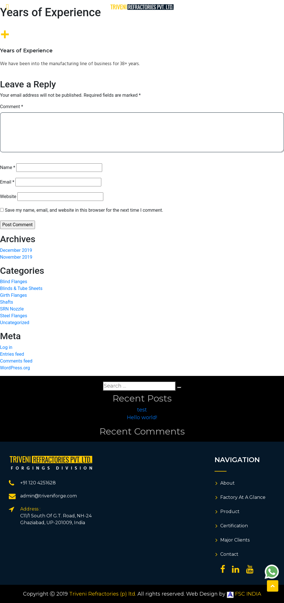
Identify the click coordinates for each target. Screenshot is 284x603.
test (142, 410)
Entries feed (12, 354)
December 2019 (16, 250)
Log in (6, 347)
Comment (11, 106)
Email (7, 182)
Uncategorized (14, 322)
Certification (234, 525)
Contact (229, 554)
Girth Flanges (13, 295)
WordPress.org (15, 368)
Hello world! (142, 417)
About (227, 483)
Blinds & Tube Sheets (21, 288)
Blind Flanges (13, 281)
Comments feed (16, 361)
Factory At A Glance (243, 497)
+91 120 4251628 (38, 482)
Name (7, 167)
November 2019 (16, 257)
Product (230, 511)
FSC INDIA (244, 594)
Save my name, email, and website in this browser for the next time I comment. (84, 210)
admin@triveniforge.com (48, 496)
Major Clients (235, 540)
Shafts (6, 302)
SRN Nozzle (12, 309)
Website (8, 196)
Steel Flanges (13, 315)
